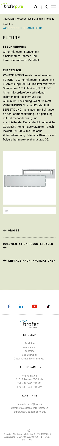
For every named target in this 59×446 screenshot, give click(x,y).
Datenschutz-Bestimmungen (29, 358)
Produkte (8, 19)
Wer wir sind (29, 347)
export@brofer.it (37, 411)
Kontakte (29, 350)
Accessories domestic (30, 19)
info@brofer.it (35, 404)
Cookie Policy (29, 354)
